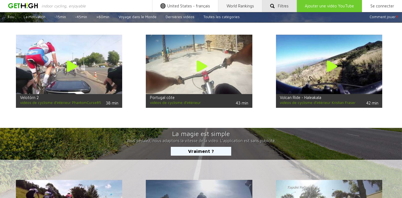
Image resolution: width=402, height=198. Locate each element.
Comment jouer (384, 17)
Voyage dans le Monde (138, 17)
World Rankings (240, 6)
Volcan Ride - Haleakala (300, 97)
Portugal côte (162, 97)
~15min (60, 17)
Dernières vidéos (180, 17)
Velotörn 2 (29, 97)
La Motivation (34, 17)
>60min (102, 17)
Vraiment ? (201, 151)
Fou (11, 17)
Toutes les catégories (221, 17)
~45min (81, 17)
